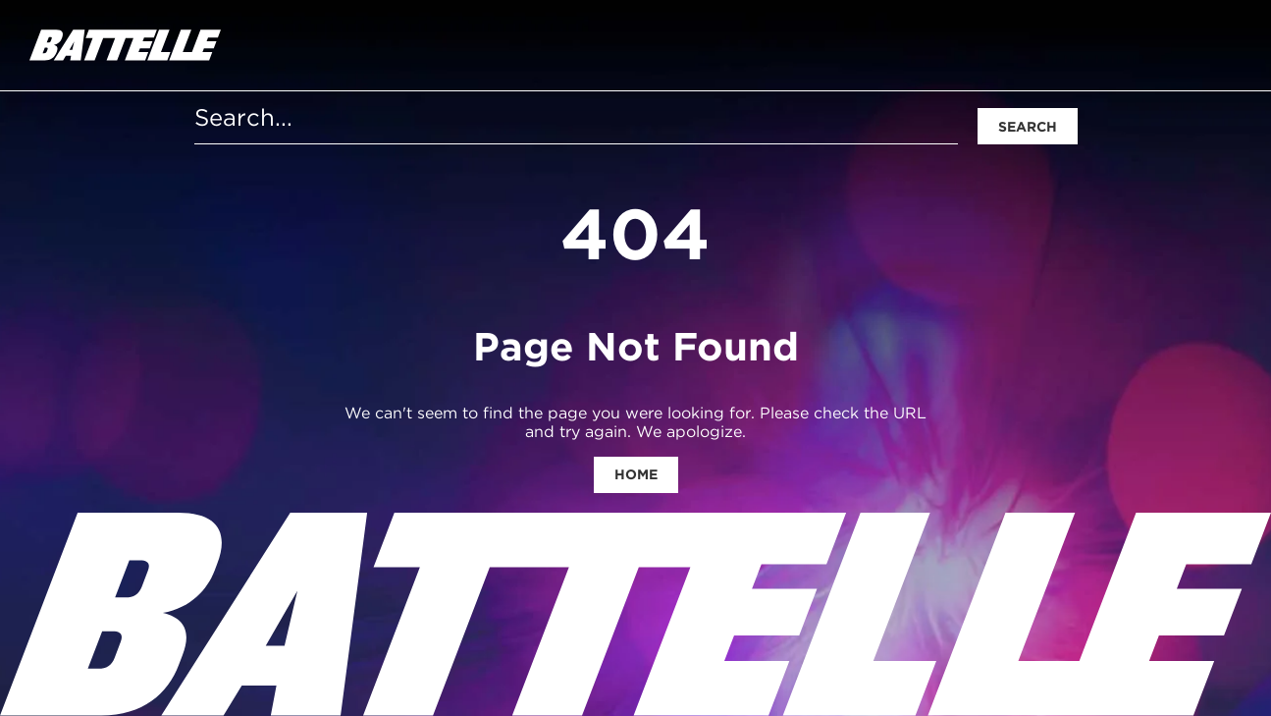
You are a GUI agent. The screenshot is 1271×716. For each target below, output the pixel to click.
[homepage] (125, 45)
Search (1027, 127)
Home (636, 474)
